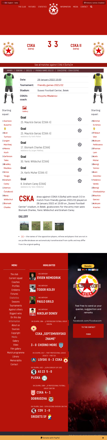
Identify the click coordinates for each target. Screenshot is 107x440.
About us (16, 325)
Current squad (15, 278)
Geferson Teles (7, 158)
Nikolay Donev (47, 313)
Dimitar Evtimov (96, 125)
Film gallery (15, 348)
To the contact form (88, 330)
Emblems (15, 290)
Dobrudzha (39, 399)
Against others (16, 309)
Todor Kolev (46, 290)
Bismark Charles (7, 205)
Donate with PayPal (50, 438)
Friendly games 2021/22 (45, 70)
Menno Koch (7, 150)
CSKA (58, 360)
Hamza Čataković (7, 189)
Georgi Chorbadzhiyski (96, 189)
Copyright (15, 333)
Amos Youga (6, 174)
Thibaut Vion (96, 134)
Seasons (19, 70)
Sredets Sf (39, 417)
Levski (42, 360)
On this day (16, 317)
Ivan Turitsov (7, 134)
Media (75, 6)
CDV (40, 411)
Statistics (42, 6)
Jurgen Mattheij (7, 142)
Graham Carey (7, 181)
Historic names (94, 3)
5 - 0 (49, 372)
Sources (16, 329)
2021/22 (29, 70)
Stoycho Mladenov (47, 95)
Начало (9, 70)
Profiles (16, 286)
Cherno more (47, 345)
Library (15, 356)
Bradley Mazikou (7, 166)
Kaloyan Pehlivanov (96, 142)
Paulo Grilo (45, 302)
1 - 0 (47, 411)
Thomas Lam (96, 150)
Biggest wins (16, 313)
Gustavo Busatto (7, 125)
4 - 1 (47, 392)
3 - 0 (34, 345)
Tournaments (16, 305)
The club (22, 6)
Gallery (25, 109)
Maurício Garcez (96, 197)
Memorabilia (15, 360)
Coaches (16, 282)
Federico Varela (96, 181)
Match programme (15, 352)
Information (65, 6)
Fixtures (32, 6)
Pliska (35, 378)
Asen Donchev (96, 174)
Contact (84, 6)
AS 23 (41, 372)
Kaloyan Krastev (96, 205)
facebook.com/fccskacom (87, 320)
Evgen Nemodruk (49, 278)
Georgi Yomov (96, 166)
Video (15, 344)
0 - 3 (51, 360)
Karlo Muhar (96, 158)
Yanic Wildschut (7, 197)
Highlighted (49, 265)
